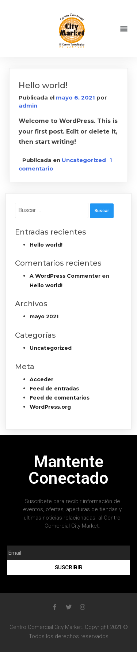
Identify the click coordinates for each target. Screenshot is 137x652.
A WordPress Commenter (65, 276)
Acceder (41, 379)
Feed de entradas (54, 388)
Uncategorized (84, 160)
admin (28, 105)
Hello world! (43, 85)
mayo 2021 (44, 316)
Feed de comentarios (60, 397)
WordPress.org (50, 407)
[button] (124, 29)
